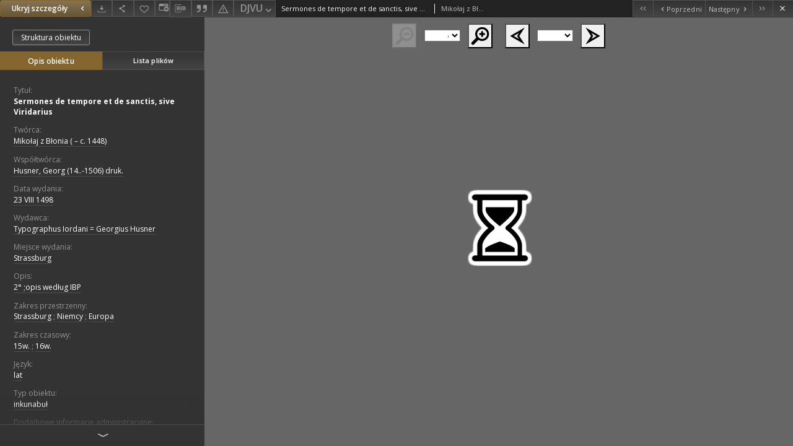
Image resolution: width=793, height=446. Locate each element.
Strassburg (32, 258)
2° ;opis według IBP (47, 287)
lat (18, 375)
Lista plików (153, 60)
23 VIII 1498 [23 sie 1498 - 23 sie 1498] (33, 200)
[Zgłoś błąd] (223, 8)
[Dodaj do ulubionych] (144, 8)
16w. (43, 346)
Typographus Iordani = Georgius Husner (85, 229)
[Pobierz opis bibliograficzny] (180, 8)
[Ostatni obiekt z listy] (762, 8)
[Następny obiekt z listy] (728, 8)
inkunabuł (31, 404)
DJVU (257, 9)
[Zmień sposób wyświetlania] (162, 8)
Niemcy (70, 316)
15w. (22, 346)
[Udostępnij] (122, 8)
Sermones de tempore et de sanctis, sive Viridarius (94, 106)
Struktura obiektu (51, 37)
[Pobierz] (101, 8)
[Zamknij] (783, 8)
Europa (101, 316)
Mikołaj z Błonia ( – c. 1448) (60, 141)
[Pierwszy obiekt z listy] (643, 8)
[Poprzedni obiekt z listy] (678, 8)
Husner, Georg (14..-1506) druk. (68, 170)
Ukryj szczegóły (49, 8)
